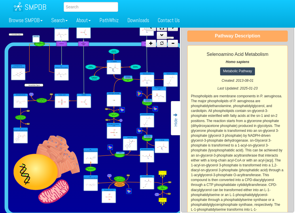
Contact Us (169, 20)
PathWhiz (109, 20)
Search (59, 20)
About (83, 20)
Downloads (138, 20)
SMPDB (35, 7)
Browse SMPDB (26, 20)
